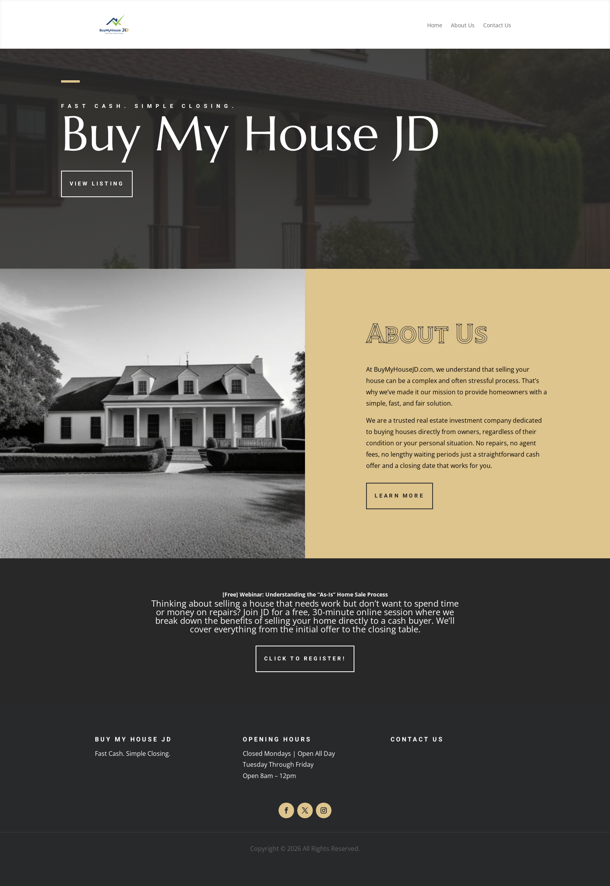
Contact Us (497, 26)
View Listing (97, 184)
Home (434, 26)
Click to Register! (305, 659)
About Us (463, 26)
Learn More (399, 496)
